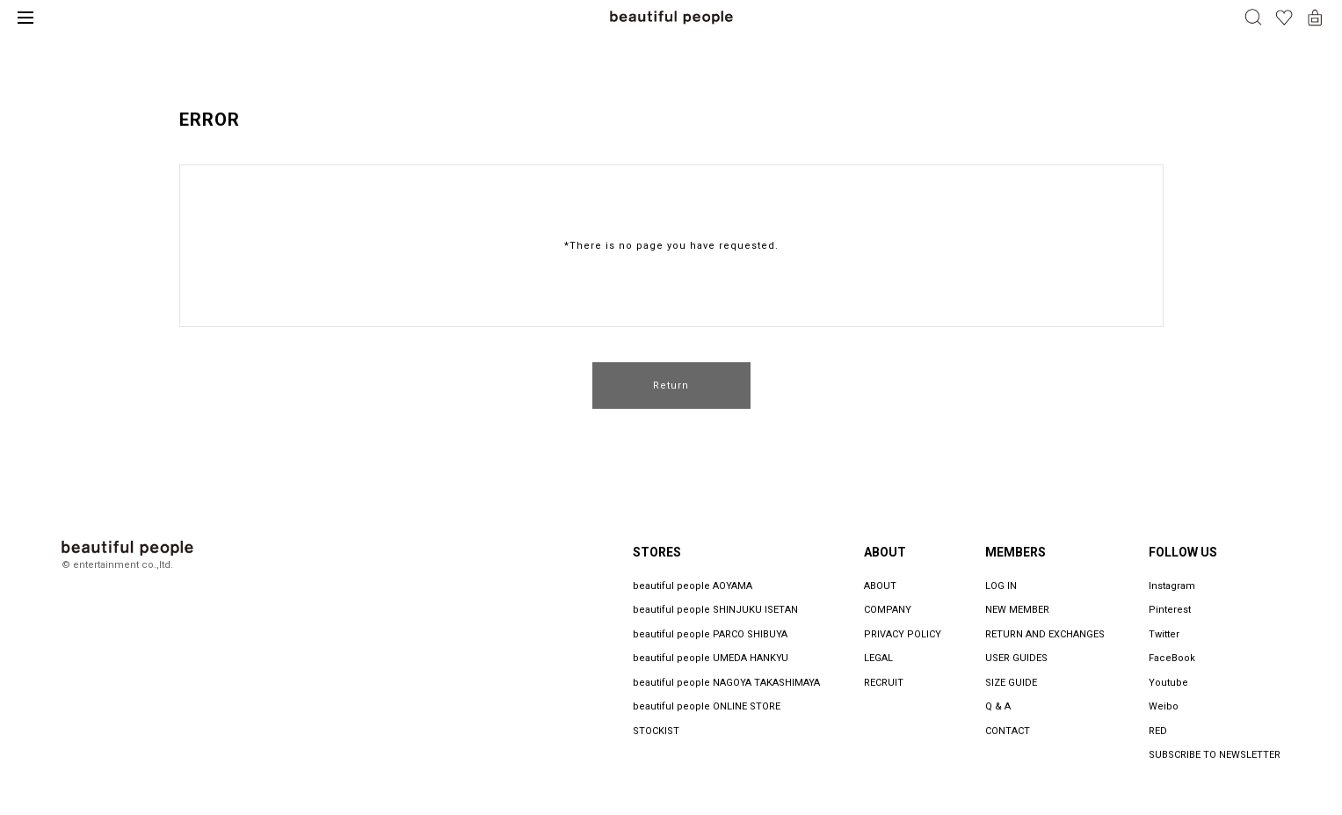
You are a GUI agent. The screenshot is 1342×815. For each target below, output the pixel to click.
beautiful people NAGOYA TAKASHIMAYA (726, 682)
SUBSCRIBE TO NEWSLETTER (1214, 754)
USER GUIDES (1016, 658)
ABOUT (880, 586)
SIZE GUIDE (1011, 682)
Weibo (1164, 706)
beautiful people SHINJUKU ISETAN (715, 609)
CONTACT (1007, 731)
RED (1158, 731)
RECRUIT (883, 682)
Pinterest (1170, 609)
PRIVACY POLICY (902, 634)
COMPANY (887, 609)
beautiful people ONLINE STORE (706, 706)
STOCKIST (656, 731)
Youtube (1168, 682)
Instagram (1172, 586)
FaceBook (1172, 658)
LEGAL (878, 658)
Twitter (1164, 634)
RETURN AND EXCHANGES (1045, 634)
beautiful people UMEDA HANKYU (710, 658)
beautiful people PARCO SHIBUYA (710, 634)
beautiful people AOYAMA (692, 586)
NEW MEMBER (1017, 609)
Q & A (998, 706)
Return (671, 385)
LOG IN (1001, 586)
